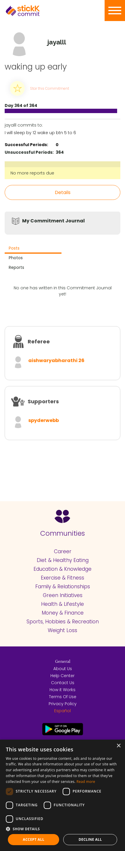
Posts (14, 248)
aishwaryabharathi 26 (56, 360)
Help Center (62, 676)
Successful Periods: (26, 145)
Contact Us (62, 683)
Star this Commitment (49, 88)
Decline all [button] (90, 839)
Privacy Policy (63, 704)
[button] (62, 829)
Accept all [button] (33, 839)
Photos (16, 258)
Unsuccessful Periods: (29, 152)
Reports (16, 267)
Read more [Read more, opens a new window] (85, 781)
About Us (62, 669)
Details (63, 192)
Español (62, 711)
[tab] (33, 249)
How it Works (62, 690)
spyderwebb (43, 420)
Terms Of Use (62, 697)
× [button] (118, 746)
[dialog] (62, 795)
